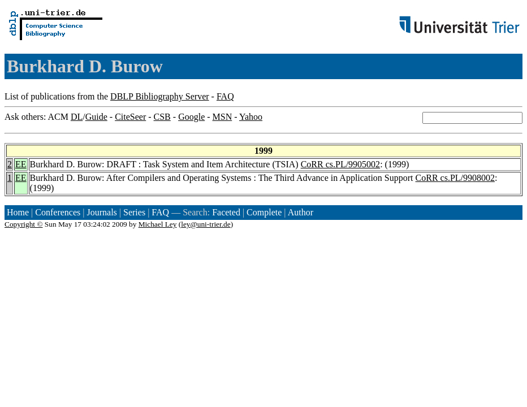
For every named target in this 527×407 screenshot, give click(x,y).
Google (191, 117)
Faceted (226, 212)
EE (21, 164)
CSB (162, 117)
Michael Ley (158, 224)
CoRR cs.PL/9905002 (340, 164)
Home (18, 212)
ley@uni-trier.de (205, 224)
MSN (222, 117)
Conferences (57, 212)
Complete (264, 212)
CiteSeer (130, 117)
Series (134, 212)
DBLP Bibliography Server (159, 96)
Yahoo (250, 117)
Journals (101, 212)
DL (77, 117)
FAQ (225, 96)
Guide (96, 117)
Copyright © (24, 224)
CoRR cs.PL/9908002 (455, 178)
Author (300, 212)
